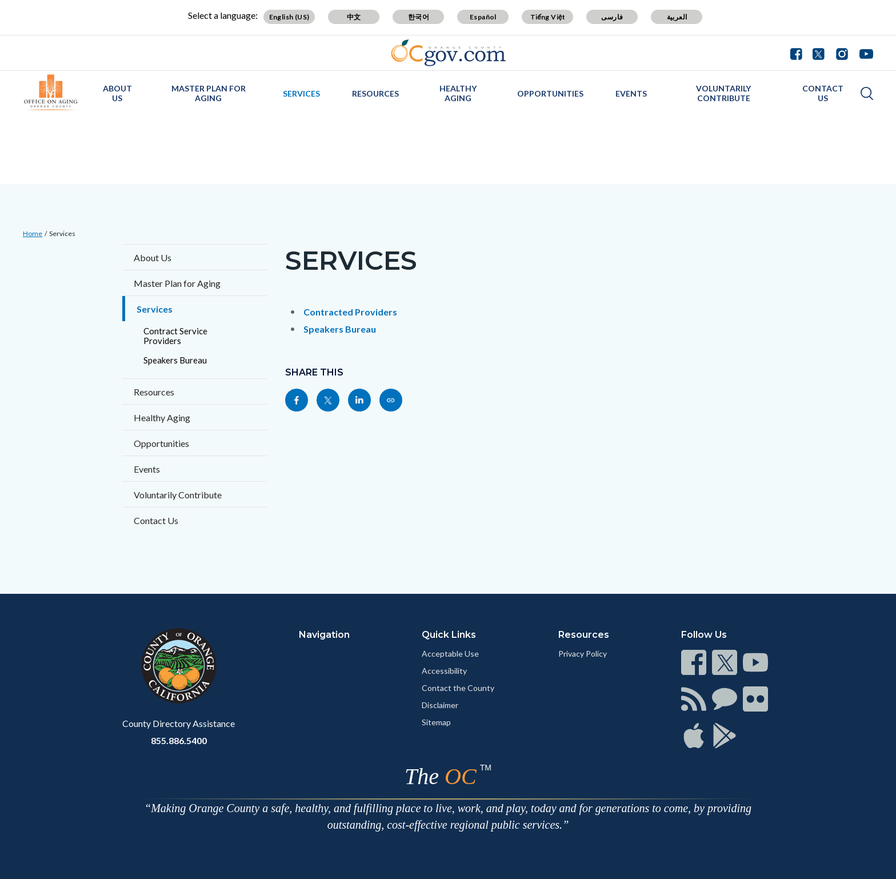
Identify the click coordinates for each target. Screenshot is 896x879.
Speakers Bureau (175, 360)
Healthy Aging (458, 93)
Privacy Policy (582, 653)
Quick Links (449, 634)
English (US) (289, 17)
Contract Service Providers (175, 336)
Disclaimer (440, 705)
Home (32, 233)
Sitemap (436, 722)
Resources (375, 93)
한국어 (418, 17)
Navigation (324, 634)
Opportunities (550, 93)
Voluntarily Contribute (723, 93)
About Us (117, 93)
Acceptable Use (450, 653)
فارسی (612, 17)
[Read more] (448, 52)
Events (631, 93)
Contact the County (458, 688)
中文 (354, 17)
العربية (677, 17)
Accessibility (444, 671)
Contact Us (822, 93)
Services (301, 93)
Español (483, 17)
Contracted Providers (350, 311)
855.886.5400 (179, 740)
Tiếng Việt (548, 17)
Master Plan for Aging (208, 93)
